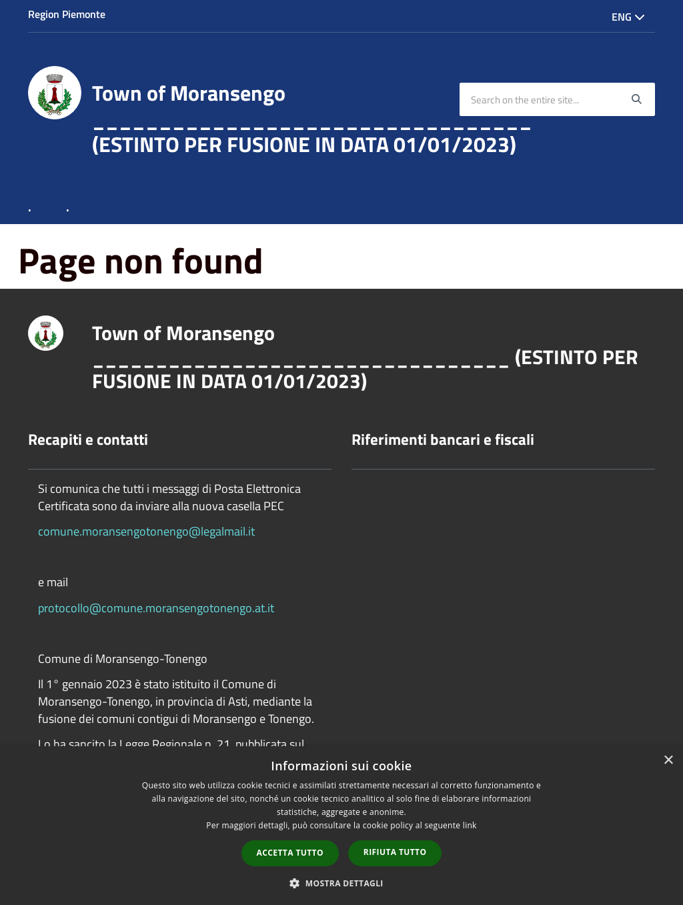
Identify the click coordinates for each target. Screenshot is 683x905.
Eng (628, 17)
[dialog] (341, 825)
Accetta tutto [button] (290, 852)
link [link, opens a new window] (470, 825)
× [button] (668, 761)
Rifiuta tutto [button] (395, 852)
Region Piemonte (66, 14)
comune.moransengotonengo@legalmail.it (146, 531)
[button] (341, 882)
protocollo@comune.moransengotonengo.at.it (156, 608)
